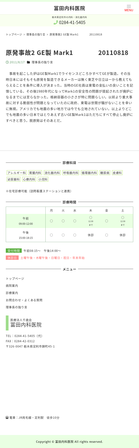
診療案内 (12, 293)
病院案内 (12, 285)
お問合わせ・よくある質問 (24, 300)
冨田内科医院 (69, 8)
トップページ (15, 278)
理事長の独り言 (42, 62)
